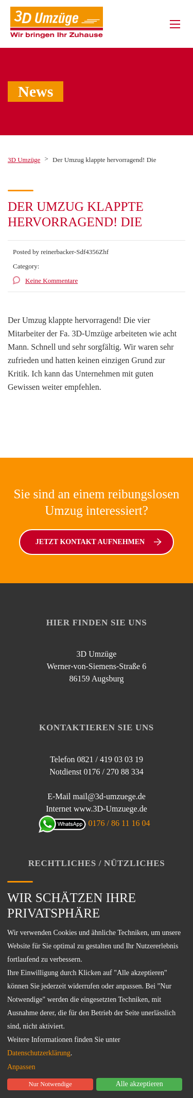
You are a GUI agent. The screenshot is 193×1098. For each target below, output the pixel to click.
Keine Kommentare (51, 280)
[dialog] (96, 985)
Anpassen (21, 1067)
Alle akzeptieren (139, 1084)
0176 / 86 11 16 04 (96, 823)
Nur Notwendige (50, 1084)
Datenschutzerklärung (39, 1053)
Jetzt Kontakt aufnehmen (99, 542)
